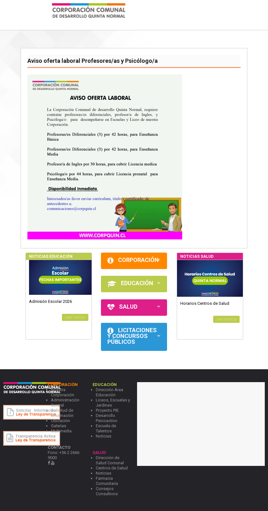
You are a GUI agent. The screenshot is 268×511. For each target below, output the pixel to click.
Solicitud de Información (62, 413)
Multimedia (61, 431)
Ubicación (60, 420)
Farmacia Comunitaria (107, 481)
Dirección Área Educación (109, 392)
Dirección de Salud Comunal (110, 460)
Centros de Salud (112, 468)
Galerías (58, 425)
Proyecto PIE (107, 410)
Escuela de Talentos (106, 428)
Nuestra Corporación (62, 392)
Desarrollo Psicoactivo (106, 418)
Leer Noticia (75, 317)
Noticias (103, 436)
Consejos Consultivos (107, 491)
